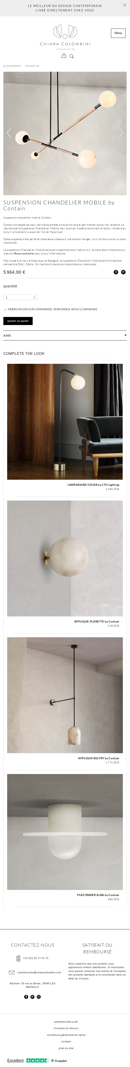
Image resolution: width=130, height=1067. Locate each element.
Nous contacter (24, 253)
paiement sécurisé (66, 1021)
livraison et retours (66, 1028)
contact (66, 1041)
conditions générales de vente (66, 1034)
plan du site (66, 1048)
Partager (116, 272)
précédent (12, 65)
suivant (32, 65)
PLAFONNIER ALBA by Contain (98, 895)
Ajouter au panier (18, 321)
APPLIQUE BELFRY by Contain (98, 758)
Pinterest (123, 272)
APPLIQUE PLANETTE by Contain (96, 621)
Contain (14, 208)
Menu (118, 33)
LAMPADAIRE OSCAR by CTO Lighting (93, 484)
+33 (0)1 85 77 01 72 (35, 957)
